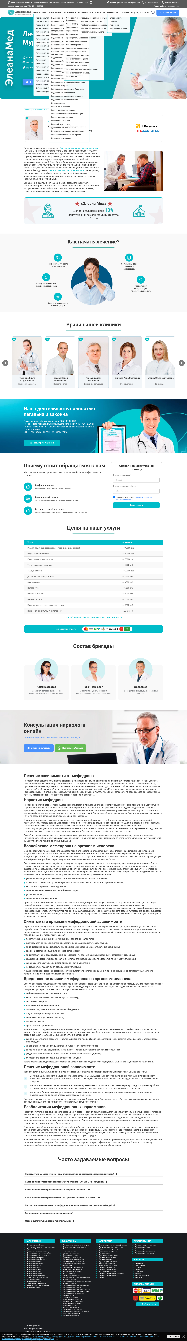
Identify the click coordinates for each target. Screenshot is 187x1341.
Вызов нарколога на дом (108, 1270)
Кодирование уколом (70, 1260)
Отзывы (138, 1272)
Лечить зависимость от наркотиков (66, 175)
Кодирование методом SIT (72, 1292)
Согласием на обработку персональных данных (89, 1337)
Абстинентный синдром (72, 1318)
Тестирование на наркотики (37, 1256)
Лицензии (138, 1274)
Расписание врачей (142, 1280)
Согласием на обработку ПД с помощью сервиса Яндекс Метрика (28, 1339)
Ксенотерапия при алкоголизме (74, 1252)
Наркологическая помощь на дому (111, 1278)
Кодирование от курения (108, 1256)
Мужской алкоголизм (71, 1258)
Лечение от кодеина (34, 1272)
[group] (27, 367)
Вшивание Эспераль (70, 1284)
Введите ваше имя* (136, 483)
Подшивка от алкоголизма (72, 1262)
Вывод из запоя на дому (72, 1308)
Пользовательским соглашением (122, 1337)
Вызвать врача (136, 510)
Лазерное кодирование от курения (111, 1252)
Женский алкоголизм (71, 1312)
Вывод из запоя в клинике (72, 1304)
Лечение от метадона (34, 1266)
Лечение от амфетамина (36, 1280)
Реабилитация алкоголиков (145, 1256)
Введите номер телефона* (136, 494)
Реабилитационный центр (144, 1258)
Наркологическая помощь (108, 1280)
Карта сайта (139, 1282)
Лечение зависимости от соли (38, 1260)
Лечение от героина (34, 1274)
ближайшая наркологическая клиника (79, 153)
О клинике (112, 15)
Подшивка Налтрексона (35, 1254)
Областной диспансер (107, 1268)
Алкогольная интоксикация (73, 1306)
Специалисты (140, 1270)
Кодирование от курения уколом (110, 1254)
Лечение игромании (106, 1264)
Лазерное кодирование (71, 1280)
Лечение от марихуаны (35, 1268)
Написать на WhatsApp (70, 752)
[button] (5, 368)
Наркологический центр (107, 1272)
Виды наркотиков (33, 1284)
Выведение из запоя (70, 1310)
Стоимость (100, 15)
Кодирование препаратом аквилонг (76, 1296)
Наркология (103, 1282)
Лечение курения (105, 1258)
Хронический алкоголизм (72, 1274)
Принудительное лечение (108, 1260)
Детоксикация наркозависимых (38, 1290)
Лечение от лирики (34, 1286)
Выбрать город (84, 2)
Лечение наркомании (39, 114)
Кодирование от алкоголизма (73, 1298)
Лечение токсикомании (107, 1262)
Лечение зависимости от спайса (39, 1258)
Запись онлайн (169, 15)
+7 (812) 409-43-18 (151, 2)
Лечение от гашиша (34, 1276)
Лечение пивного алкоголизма (74, 1266)
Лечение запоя (68, 1300)
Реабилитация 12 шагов (143, 1252)
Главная (27, 114)
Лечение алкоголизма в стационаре (76, 1316)
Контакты (125, 15)
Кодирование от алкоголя (72, 1276)
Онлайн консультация (39, 87)
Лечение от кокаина (34, 1270)
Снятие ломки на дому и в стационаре (41, 1252)
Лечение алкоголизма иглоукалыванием (71, 1255)
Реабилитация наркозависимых (146, 1254)
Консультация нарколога (108, 1266)
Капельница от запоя (70, 1302)
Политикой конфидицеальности (148, 1337)
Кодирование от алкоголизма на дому (77, 1286)
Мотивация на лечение (107, 1276)
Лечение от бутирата (34, 1278)
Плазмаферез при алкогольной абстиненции (74, 1269)
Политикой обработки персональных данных (52, 1337)
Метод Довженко (69, 1278)
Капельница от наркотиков (36, 1288)
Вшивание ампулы (70, 1288)
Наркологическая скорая (108, 1274)
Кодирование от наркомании (37, 1282)
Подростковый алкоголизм (73, 1272)
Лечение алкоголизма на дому (74, 1264)
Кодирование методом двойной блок (76, 1282)
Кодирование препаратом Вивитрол (76, 1290)
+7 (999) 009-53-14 (170, 2)
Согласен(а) (174, 1336)
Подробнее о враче (56, 139)
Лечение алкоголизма (71, 1320)
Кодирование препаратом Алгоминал (76, 1294)
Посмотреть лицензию (44, 447)
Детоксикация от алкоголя (72, 1314)
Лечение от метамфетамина (37, 1264)
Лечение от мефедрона (35, 1262)
